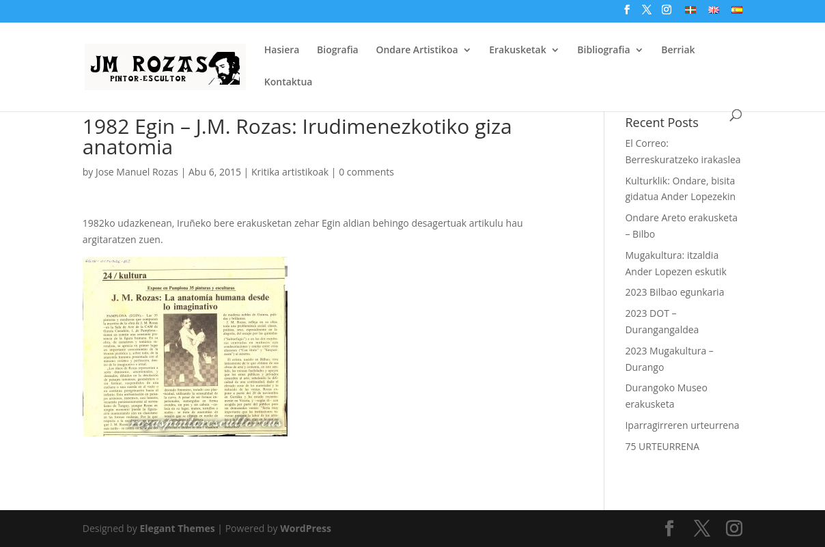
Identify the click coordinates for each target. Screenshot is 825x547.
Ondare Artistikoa (417, 50)
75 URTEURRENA (662, 446)
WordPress (305, 528)
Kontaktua (288, 82)
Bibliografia (603, 50)
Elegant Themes (177, 528)
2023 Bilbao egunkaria (674, 291)
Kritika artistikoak (289, 171)
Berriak (678, 50)
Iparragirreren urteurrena (682, 425)
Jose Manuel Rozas (137, 171)
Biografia (338, 50)
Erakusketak (517, 50)
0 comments (366, 171)
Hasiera (282, 50)
